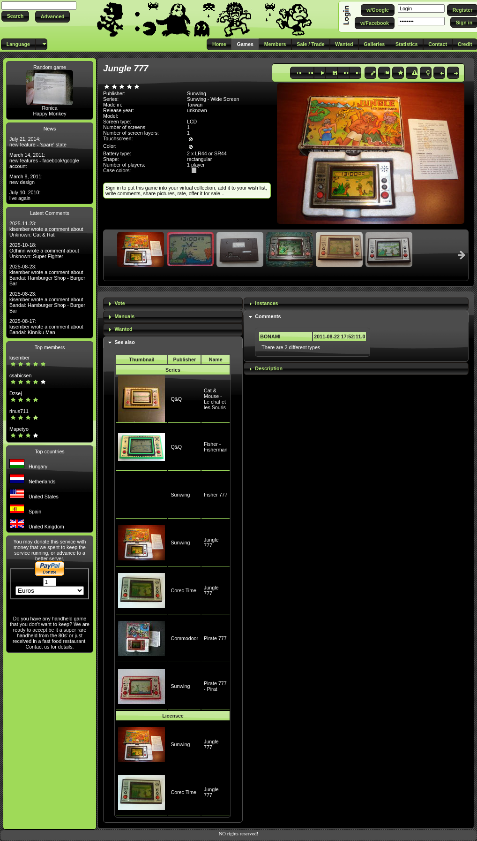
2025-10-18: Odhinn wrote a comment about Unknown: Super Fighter (44, 250)
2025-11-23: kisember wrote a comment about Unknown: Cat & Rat (46, 229)
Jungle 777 (211, 542)
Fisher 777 (215, 494)
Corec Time (183, 590)
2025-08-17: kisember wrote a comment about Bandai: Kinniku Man (46, 326)
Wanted (123, 329)
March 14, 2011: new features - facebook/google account (44, 160)
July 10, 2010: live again (24, 195)
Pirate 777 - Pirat (215, 686)
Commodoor (184, 638)
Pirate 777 (215, 638)
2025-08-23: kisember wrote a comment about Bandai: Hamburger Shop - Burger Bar (47, 275)
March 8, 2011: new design (26, 179)
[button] (15, 16)
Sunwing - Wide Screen (213, 99)
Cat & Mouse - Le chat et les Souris (215, 399)
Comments (268, 316)
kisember (19, 357)
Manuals (124, 316)
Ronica (49, 108)
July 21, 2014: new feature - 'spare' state (38, 141)
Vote (119, 303)
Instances (266, 303)
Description (269, 368)
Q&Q (176, 399)
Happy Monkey (49, 113)
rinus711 (19, 411)
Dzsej (15, 393)
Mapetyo (19, 429)
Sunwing (180, 494)
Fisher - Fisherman (215, 446)
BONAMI (270, 336)
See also (124, 342)
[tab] (173, 304)
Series (172, 370)
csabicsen (20, 375)
